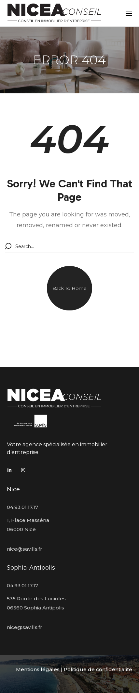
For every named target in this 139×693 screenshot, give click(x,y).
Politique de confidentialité (98, 669)
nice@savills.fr (24, 549)
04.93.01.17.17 (22, 507)
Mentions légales (38, 669)
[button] (69, 288)
